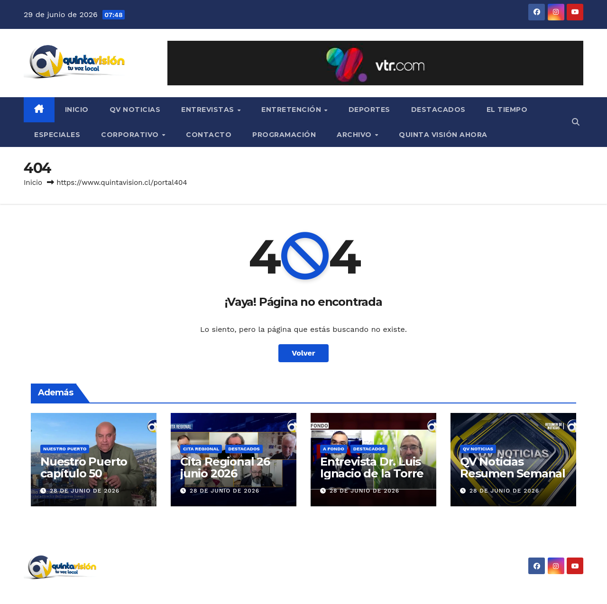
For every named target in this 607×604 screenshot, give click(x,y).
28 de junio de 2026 (85, 490)
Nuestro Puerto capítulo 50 (83, 467)
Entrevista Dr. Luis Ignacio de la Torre (371, 467)
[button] (575, 122)
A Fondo (333, 448)
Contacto (208, 134)
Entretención (292, 109)
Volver (303, 352)
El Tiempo (507, 109)
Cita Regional (201, 448)
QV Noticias (135, 109)
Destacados (438, 109)
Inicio (77, 109)
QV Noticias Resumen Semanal (512, 467)
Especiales (57, 134)
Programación (284, 134)
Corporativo (131, 134)
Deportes (369, 109)
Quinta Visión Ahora (443, 134)
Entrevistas (208, 109)
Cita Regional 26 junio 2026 (225, 467)
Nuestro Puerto (64, 448)
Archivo (355, 134)
